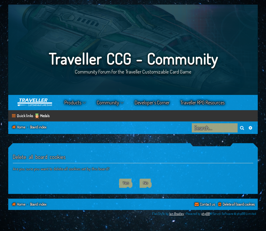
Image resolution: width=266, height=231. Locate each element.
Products (72, 102)
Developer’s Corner (152, 102)
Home (35, 102)
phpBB (205, 213)
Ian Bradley (176, 213)
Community (108, 102)
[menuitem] (236, 204)
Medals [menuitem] (44, 116)
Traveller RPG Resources (202, 102)
